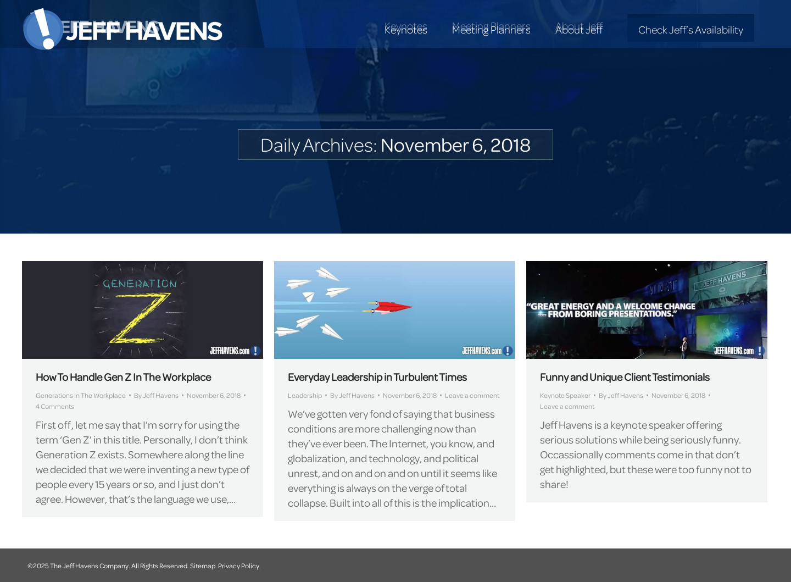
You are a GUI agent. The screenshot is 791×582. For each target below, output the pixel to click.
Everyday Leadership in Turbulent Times (377, 376)
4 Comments (55, 406)
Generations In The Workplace (81, 395)
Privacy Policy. (239, 565)
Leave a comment (472, 395)
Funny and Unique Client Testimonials (625, 376)
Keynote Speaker (565, 395)
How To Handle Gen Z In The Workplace (123, 376)
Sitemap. (203, 565)
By (156, 395)
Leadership (305, 395)
